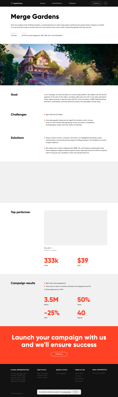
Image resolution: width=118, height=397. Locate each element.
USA (23, 375)
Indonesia (20, 373)
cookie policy (67, 392)
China (23, 379)
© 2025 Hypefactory (17, 393)
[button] (96, 3)
